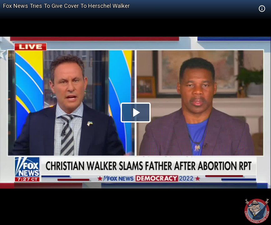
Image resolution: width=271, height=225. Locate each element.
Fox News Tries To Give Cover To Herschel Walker (66, 5)
